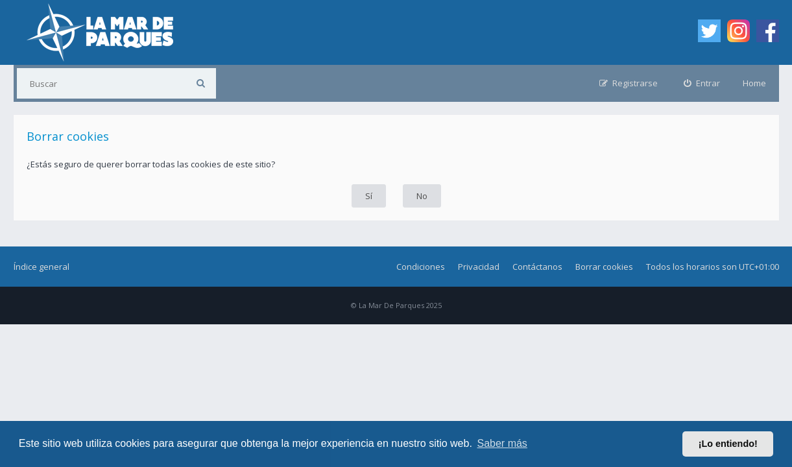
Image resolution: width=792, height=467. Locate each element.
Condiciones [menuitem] (420, 266)
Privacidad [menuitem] (478, 266)
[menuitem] (702, 83)
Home (754, 83)
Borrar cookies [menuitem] (604, 266)
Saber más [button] (502, 443)
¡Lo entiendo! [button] (728, 443)
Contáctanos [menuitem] (537, 266)
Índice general (41, 266)
